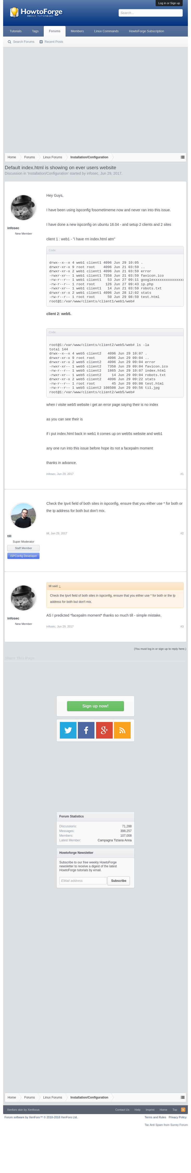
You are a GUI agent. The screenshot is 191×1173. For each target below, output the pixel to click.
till (9, 536)
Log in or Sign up (169, 3)
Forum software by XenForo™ (41, 1117)
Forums (54, 31)
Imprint (150, 1109)
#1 (181, 473)
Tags (35, 31)
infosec (92, 173)
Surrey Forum (179, 1124)
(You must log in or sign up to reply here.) (160, 648)
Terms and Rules (155, 1117)
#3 (181, 626)
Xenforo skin (15, 1109)
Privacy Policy (177, 1117)
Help (138, 1109)
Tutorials (16, 31)
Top (175, 1109)
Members (77, 31)
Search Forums (23, 42)
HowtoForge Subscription (146, 31)
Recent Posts (53, 42)
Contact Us (122, 1109)
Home (163, 1109)
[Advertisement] (52, 98)
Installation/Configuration (48, 173)
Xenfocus (34, 1109)
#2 (181, 533)
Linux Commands (106, 31)
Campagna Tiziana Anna (115, 840)
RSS (183, 1110)
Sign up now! (95, 706)
